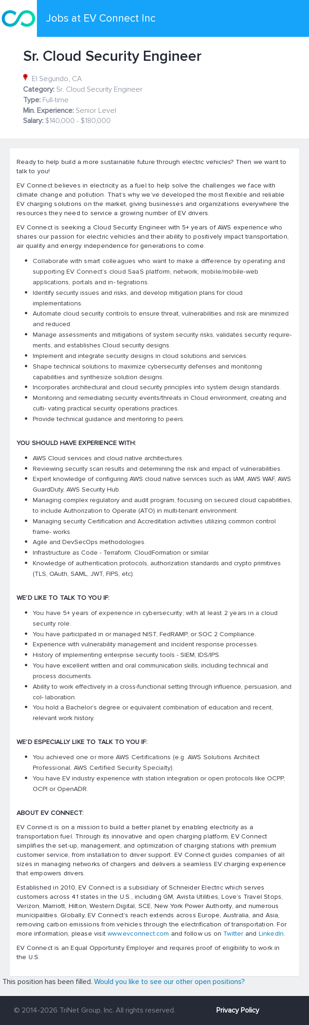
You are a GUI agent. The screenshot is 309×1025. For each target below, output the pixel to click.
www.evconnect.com (138, 933)
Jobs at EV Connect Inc (100, 18)
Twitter (233, 933)
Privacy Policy (237, 1010)
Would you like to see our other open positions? (169, 981)
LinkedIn (271, 933)
